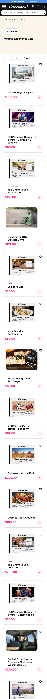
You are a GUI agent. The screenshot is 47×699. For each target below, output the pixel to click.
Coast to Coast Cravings (21, 517)
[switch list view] (16, 58)
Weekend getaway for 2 (21, 92)
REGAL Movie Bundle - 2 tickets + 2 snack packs (22, 613)
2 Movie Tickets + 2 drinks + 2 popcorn (18, 427)
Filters (28, 58)
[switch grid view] (7, 58)
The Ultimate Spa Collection (18, 566)
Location (13, 31)
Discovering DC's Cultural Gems (17, 238)
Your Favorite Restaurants (15, 333)
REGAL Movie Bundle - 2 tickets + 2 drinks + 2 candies (22, 140)
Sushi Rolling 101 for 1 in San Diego (21, 380)
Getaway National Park (21, 473)
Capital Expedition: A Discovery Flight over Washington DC (20, 662)
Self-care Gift (15, 286)
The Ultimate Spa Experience (18, 191)
